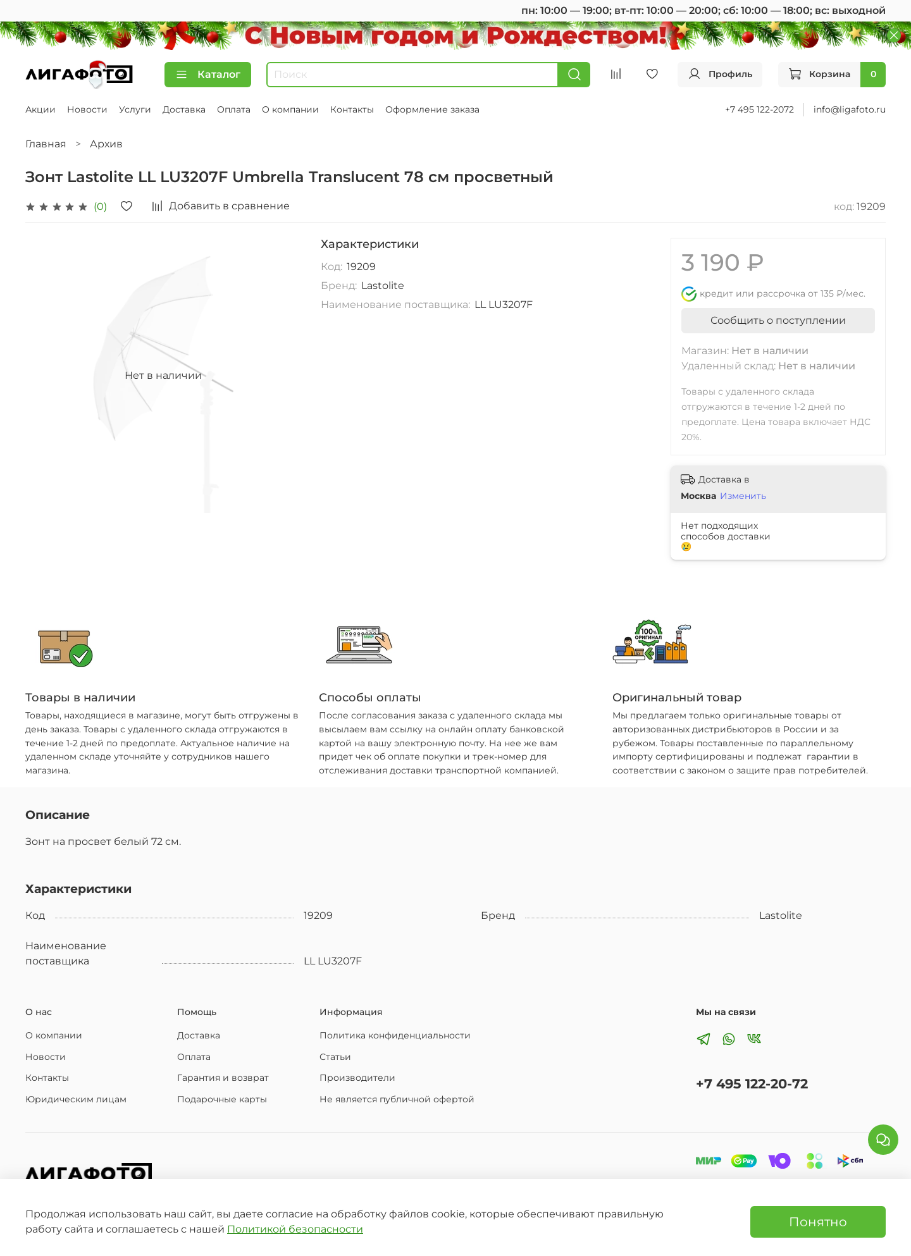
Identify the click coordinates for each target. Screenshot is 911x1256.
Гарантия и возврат (223, 1077)
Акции (40, 109)
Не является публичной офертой (396, 1099)
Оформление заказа (432, 109)
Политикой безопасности (295, 1229)
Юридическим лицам (76, 1099)
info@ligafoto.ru (850, 109)
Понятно (818, 1221)
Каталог (207, 74)
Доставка (184, 109)
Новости (87, 109)
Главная (45, 144)
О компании (290, 109)
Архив (106, 144)
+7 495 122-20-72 (752, 1084)
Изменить (743, 496)
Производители (357, 1077)
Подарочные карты (222, 1099)
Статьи (335, 1056)
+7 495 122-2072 (759, 109)
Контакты (352, 109)
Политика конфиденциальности (395, 1035)
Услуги (135, 109)
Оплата (234, 109)
